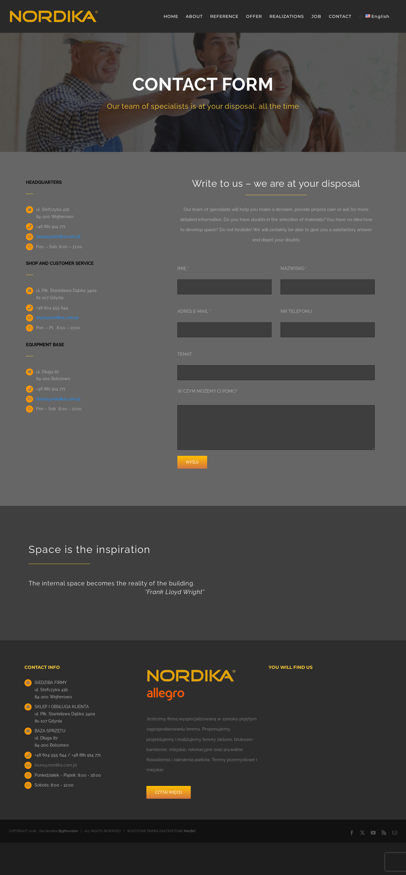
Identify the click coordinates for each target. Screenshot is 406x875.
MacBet (190, 831)
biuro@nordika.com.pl (56, 765)
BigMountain (68, 831)
